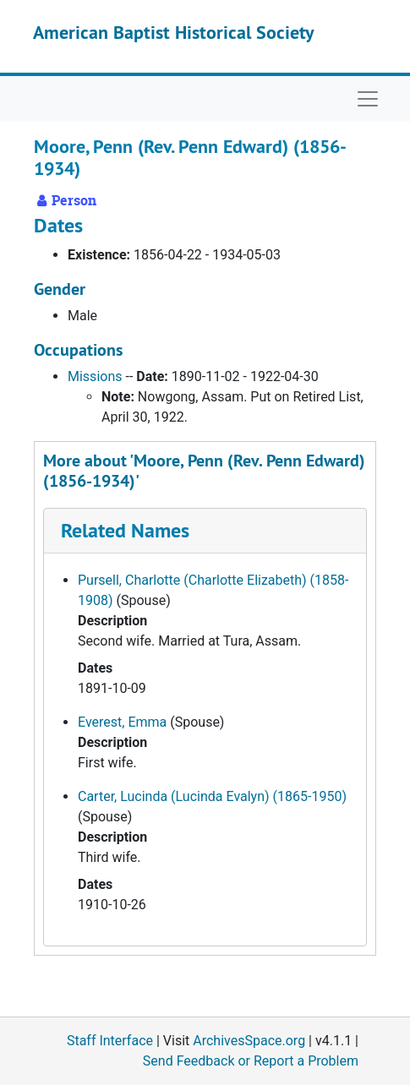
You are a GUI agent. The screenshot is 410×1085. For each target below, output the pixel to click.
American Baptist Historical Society (173, 32)
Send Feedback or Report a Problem (250, 1061)
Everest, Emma (122, 722)
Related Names (125, 530)
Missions (95, 376)
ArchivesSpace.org (249, 1041)
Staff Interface (110, 1041)
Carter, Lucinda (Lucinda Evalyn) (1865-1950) (212, 796)
